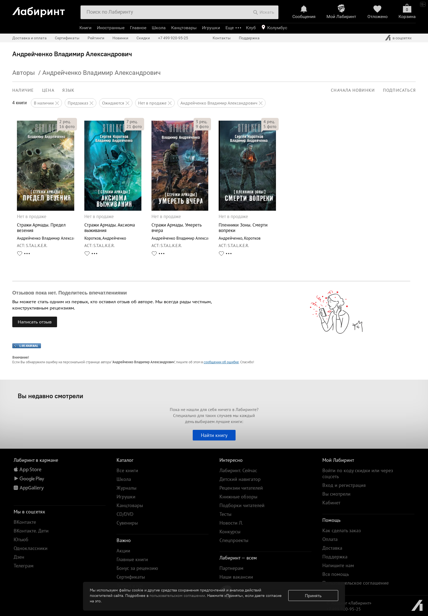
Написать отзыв (35, 322)
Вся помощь (335, 574)
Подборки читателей (241, 505)
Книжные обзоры (238, 496)
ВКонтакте (25, 522)
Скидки (143, 38)
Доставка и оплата (29, 38)
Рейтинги (96, 38)
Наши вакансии (236, 577)
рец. (65, 121)
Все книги (127, 470)
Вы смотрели (336, 494)
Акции (123, 550)
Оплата (330, 539)
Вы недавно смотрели (50, 396)
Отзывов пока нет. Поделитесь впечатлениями (69, 293)
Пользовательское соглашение (355, 583)
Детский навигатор (240, 479)
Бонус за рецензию (137, 568)
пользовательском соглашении (177, 595)
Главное (138, 27)
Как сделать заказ (341, 530)
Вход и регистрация (344, 485)
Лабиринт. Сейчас (238, 470)
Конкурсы (229, 531)
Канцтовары (184, 27)
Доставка (332, 548)
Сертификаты (67, 38)
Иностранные (110, 27)
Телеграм (24, 566)
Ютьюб (21, 539)
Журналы (126, 488)
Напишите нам (338, 565)
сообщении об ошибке (221, 362)
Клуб (251, 27)
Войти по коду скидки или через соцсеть (357, 473)
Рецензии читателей (241, 488)
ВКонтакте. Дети (31, 531)
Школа (159, 27)
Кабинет (331, 502)
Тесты (225, 514)
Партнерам (231, 568)
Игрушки (211, 27)
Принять (313, 595)
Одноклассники (30, 548)
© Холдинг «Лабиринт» (348, 603)
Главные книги (132, 559)
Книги (85, 27)
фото (67, 126)
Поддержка (249, 38)
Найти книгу (214, 435)
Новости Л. (231, 523)
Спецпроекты (233, 540)
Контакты (222, 38)
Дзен (19, 557)
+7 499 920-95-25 (173, 38)
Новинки (120, 38)
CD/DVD (125, 514)
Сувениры (127, 523)
